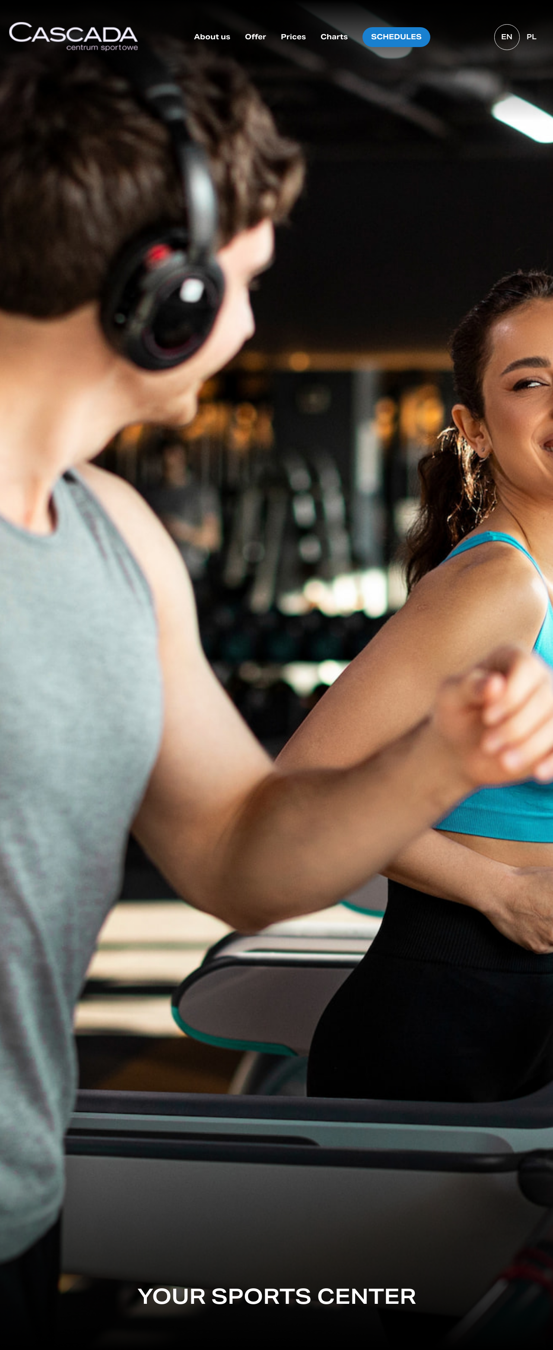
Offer (255, 36)
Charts (334, 36)
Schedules (396, 36)
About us (212, 36)
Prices (293, 36)
